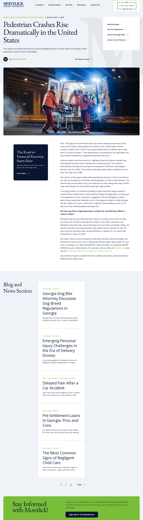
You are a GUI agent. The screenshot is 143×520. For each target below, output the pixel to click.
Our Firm (68, 5)
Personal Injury (37, 17)
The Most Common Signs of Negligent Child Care (59, 457)
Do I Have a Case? (82, 59)
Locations (39, 5)
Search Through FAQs (116, 35)
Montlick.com (120, 248)
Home (5, 17)
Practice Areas (54, 5)
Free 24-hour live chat (102, 251)
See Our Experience (115, 29)
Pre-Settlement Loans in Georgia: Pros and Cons (61, 420)
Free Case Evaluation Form (78, 251)
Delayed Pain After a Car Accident (60, 385)
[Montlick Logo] (13, 4)
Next (80, 485)
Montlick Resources (19, 17)
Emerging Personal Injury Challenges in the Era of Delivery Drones (60, 348)
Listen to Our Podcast (116, 40)
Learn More (21, 173)
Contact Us (95, 5)
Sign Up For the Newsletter (81, 514)
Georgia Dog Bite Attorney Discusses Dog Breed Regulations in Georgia (59, 303)
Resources (81, 5)
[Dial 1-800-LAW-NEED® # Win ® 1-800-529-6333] (127, 5)
